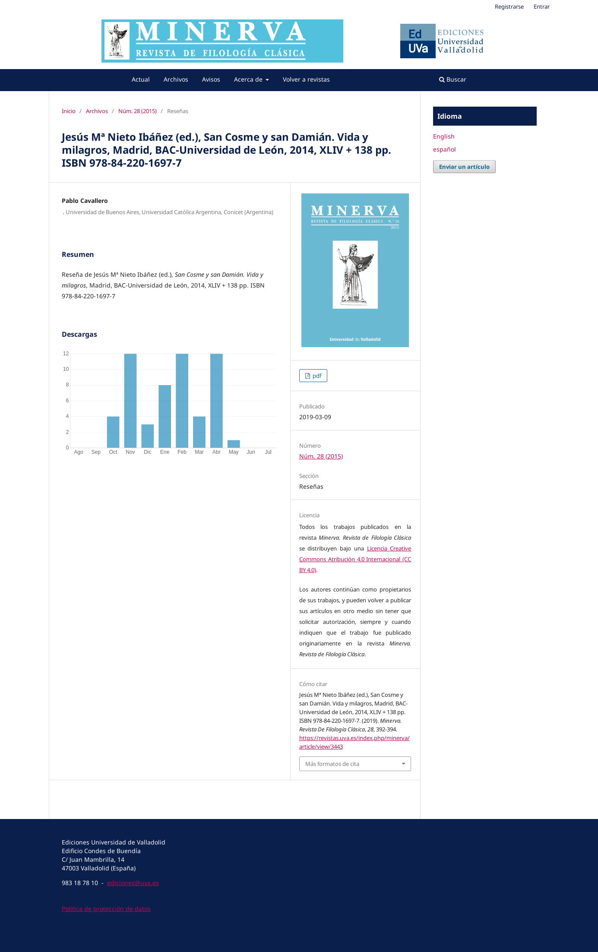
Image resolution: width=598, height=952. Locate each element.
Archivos (176, 79)
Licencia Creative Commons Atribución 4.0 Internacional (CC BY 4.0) (355, 559)
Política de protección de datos (106, 909)
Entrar (542, 6)
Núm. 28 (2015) (137, 111)
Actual (141, 79)
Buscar (452, 79)
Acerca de (249, 79)
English (444, 136)
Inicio (69, 111)
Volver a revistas (306, 79)
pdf (316, 376)
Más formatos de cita (332, 764)
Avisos (211, 79)
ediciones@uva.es (133, 883)
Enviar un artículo (464, 167)
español (444, 149)
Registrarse (509, 6)
